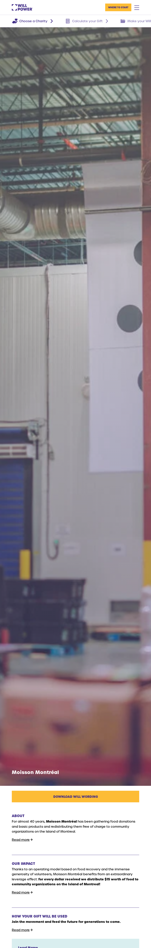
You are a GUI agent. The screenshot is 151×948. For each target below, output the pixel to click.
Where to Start (118, 7)
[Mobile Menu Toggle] (136, 7)
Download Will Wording (75, 796)
